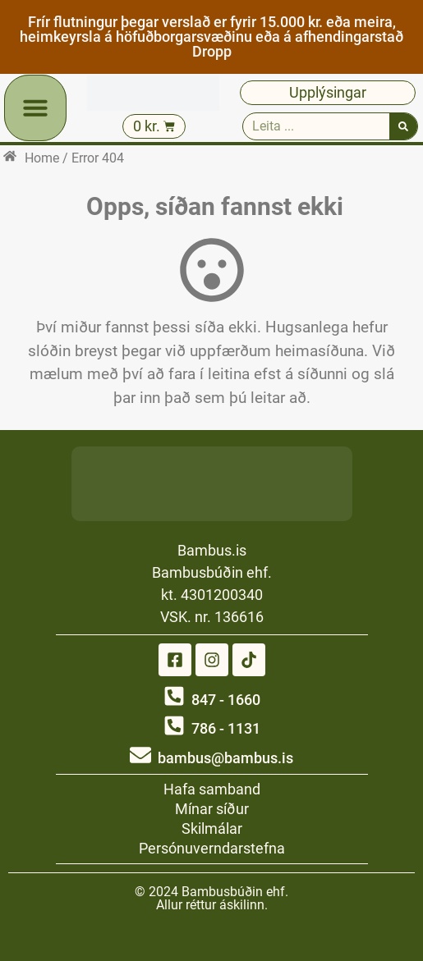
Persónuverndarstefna (212, 848)
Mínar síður (212, 808)
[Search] (403, 126)
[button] (35, 107)
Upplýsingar (327, 92)
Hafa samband (211, 789)
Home (42, 158)
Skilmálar (212, 828)
